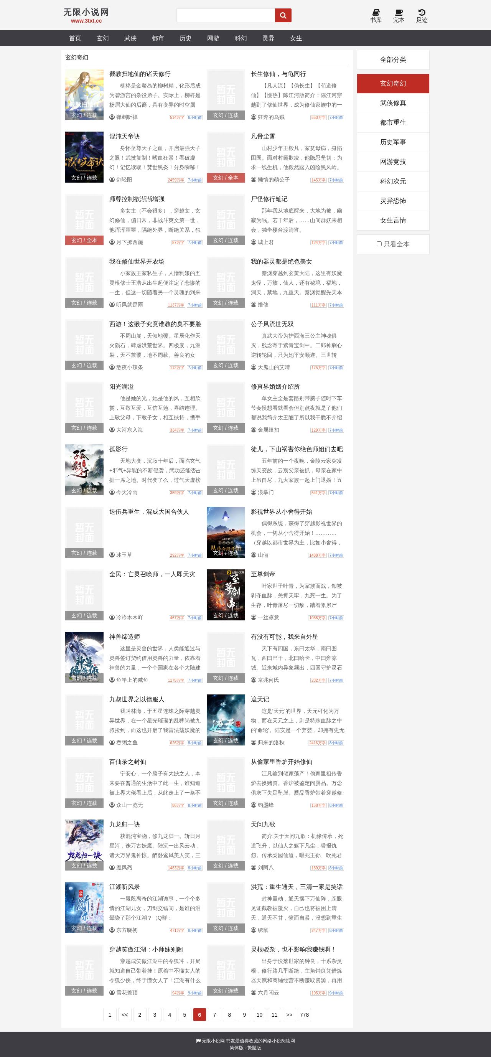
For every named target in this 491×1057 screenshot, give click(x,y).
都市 (158, 38)
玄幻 (103, 38)
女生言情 (393, 220)
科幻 (241, 38)
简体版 (237, 1047)
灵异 (268, 38)
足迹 (422, 16)
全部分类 (393, 59)
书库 (376, 16)
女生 (296, 38)
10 (260, 1015)
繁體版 (254, 1047)
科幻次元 (393, 181)
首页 (75, 38)
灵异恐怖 (393, 200)
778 (304, 1015)
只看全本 (393, 244)
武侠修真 (393, 103)
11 (275, 1015)
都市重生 (393, 122)
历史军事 (393, 142)
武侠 (130, 38)
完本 (399, 16)
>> (289, 1015)
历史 (186, 38)
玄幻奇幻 (393, 83)
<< (125, 1015)
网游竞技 (393, 161)
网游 (213, 38)
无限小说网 (213, 1041)
